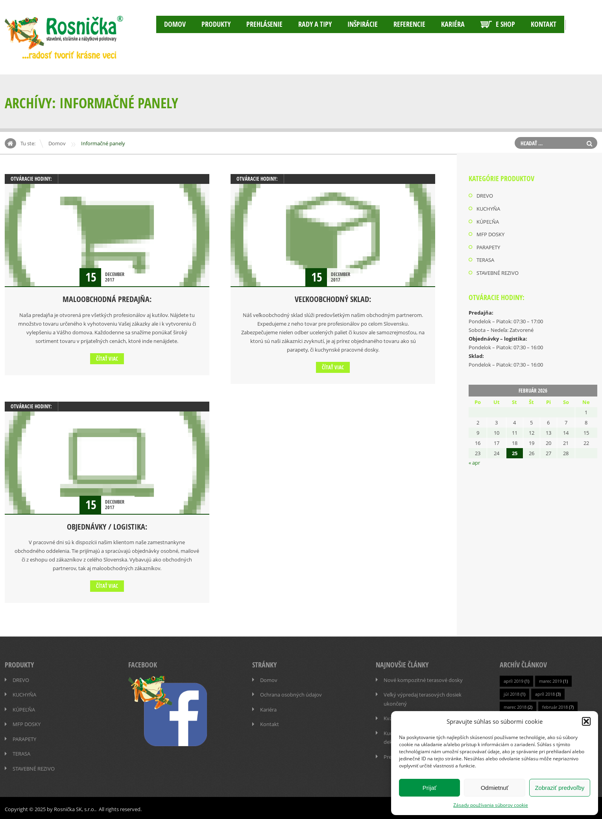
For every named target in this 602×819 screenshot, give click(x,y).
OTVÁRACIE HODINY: (31, 178)
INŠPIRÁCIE (362, 24)
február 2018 (555, 706)
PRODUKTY (216, 24)
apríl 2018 (545, 693)
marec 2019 (550, 680)
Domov (175, 24)
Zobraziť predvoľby (559, 787)
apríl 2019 (513, 680)
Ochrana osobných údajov (291, 693)
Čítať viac (107, 358)
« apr (474, 461)
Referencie (409, 24)
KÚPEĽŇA (487, 220)
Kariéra (453, 24)
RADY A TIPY (315, 24)
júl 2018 (511, 693)
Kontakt (543, 24)
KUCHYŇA (488, 208)
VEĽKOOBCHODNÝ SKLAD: (333, 299)
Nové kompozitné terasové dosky (423, 679)
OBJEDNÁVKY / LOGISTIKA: (107, 526)
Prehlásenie (264, 24)
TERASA (485, 258)
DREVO (484, 195)
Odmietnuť (495, 787)
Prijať (430, 787)
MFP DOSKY (490, 233)
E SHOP (497, 24)
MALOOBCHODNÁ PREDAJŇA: (107, 299)
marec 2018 (515, 706)
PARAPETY (488, 246)
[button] (586, 721)
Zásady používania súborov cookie (490, 805)
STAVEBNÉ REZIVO (497, 271)
